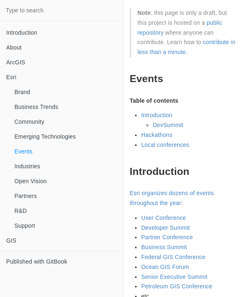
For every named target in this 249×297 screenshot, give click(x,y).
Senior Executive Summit (174, 276)
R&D (20, 210)
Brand (22, 92)
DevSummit (168, 125)
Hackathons (156, 135)
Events (23, 151)
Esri (11, 77)
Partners (25, 196)
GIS (11, 240)
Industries (27, 166)
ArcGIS (15, 62)
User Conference (163, 217)
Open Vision (30, 181)
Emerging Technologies (45, 136)
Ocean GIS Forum (165, 267)
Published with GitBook (36, 261)
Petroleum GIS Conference (176, 286)
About (14, 47)
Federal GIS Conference (173, 257)
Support (24, 225)
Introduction (21, 32)
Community (29, 121)
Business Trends (36, 107)
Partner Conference (167, 237)
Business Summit (164, 247)
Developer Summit (165, 227)
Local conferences (165, 144)
